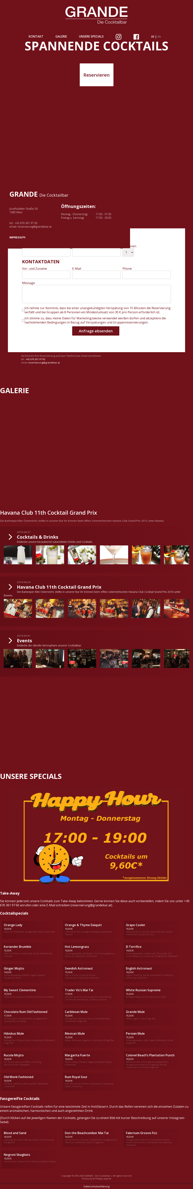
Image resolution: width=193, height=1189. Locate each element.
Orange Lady (13, 925)
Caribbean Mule (76, 1012)
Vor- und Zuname (34, 268)
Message (28, 283)
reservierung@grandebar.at (35, 226)
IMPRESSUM (17, 237)
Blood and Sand (15, 1133)
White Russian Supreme (143, 990)
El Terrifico (134, 947)
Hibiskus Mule (14, 1033)
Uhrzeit (77, 246)
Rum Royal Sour (76, 1077)
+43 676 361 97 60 (26, 223)
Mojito (19, 1055)
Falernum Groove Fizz (141, 1133)
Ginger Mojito (14, 968)
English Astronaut (139, 968)
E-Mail (76, 268)
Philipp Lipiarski (103, 1178)
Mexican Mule (75, 1033)
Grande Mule (135, 1012)
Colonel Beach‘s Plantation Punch (150, 1055)
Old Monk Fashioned (18, 1077)
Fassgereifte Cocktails (20, 1098)
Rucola (9, 1055)
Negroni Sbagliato (17, 1155)
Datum (27, 246)
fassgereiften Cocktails (27, 1106)
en (159, 36)
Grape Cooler (135, 925)
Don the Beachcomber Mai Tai (87, 1133)
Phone (127, 268)
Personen (129, 246)
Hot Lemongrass (77, 947)
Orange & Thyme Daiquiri (83, 925)
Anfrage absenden (96, 330)
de (152, 36)
